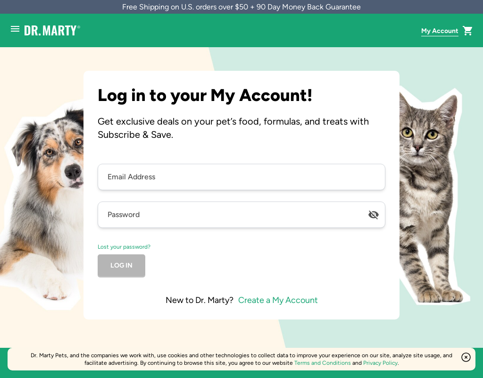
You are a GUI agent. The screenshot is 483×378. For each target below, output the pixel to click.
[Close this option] (466, 357)
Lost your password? (124, 247)
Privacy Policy (380, 363)
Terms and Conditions (322, 363)
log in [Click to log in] (121, 265)
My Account (439, 31)
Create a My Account (278, 300)
